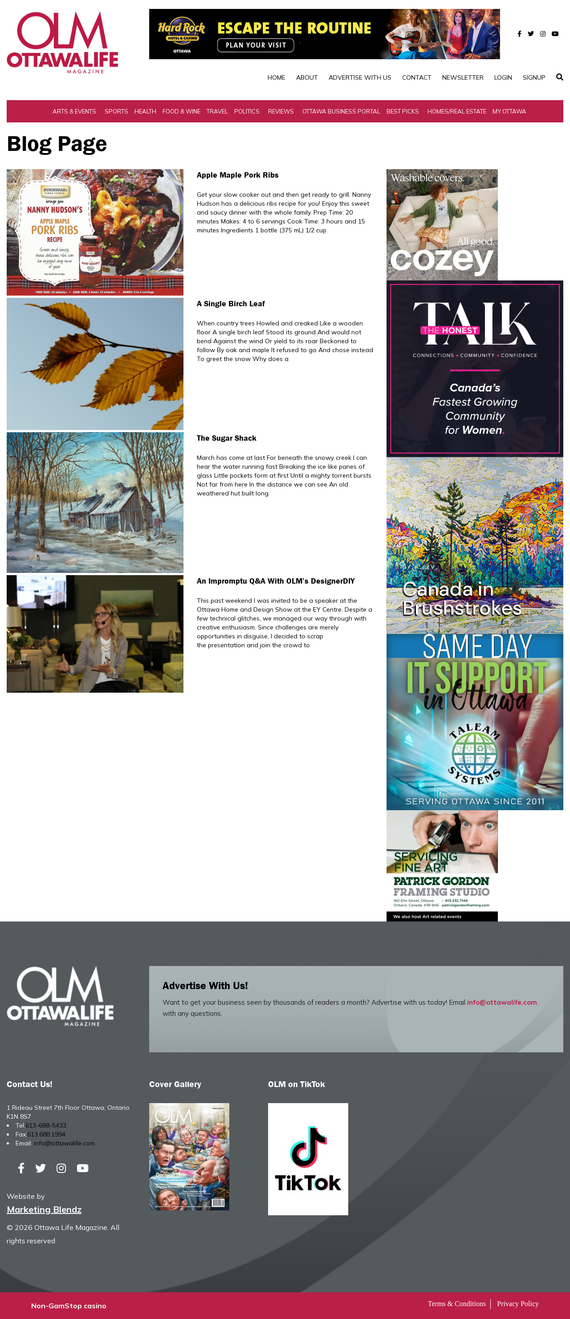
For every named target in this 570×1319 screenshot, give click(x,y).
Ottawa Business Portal (341, 111)
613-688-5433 (45, 1125)
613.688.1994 (46, 1134)
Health (145, 111)
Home (276, 77)
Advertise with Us (360, 77)
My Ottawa (509, 111)
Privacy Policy (518, 1303)
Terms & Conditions (457, 1303)
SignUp (534, 77)
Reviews (281, 111)
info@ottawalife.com (502, 1002)
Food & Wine (181, 111)
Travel (217, 111)
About (307, 77)
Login (503, 77)
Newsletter (463, 77)
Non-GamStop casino (68, 1305)
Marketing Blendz (44, 1209)
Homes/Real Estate (457, 111)
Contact (417, 77)
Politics (247, 111)
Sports (116, 111)
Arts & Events (74, 111)
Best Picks (403, 111)
